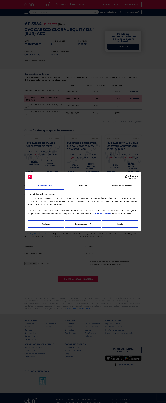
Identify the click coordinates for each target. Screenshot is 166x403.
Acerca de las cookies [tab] (121, 186)
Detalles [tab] (83, 186)
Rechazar (46, 224)
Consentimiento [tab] (44, 186)
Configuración (83, 224)
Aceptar (120, 224)
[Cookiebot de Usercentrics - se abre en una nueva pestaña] (127, 177)
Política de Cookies (101, 214)
